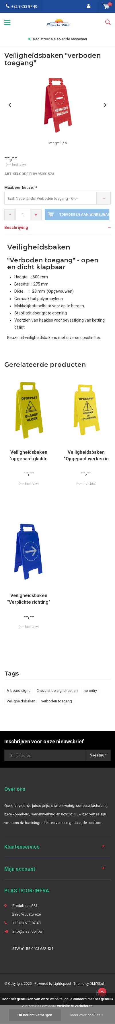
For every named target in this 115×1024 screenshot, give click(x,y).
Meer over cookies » (86, 1015)
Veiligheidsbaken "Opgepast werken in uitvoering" (86, 455)
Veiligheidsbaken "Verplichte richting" (28, 599)
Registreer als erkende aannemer (57, 39)
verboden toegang (56, 701)
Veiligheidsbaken (21, 701)
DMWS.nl (97, 984)
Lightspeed (62, 984)
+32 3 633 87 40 (21, 6)
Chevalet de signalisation (57, 690)
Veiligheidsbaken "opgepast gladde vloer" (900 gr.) (29, 455)
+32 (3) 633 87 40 (26, 923)
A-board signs (18, 690)
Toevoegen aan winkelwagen (78, 214)
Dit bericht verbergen (34, 1015)
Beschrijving (16, 227)
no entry (90, 690)
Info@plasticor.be (27, 931)
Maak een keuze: (20, 187)
